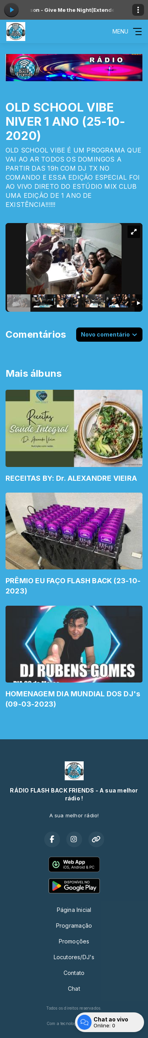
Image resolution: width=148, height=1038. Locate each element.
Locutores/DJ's (74, 957)
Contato (74, 972)
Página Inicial (74, 909)
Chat (74, 988)
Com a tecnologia (74, 1023)
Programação (74, 925)
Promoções (74, 941)
